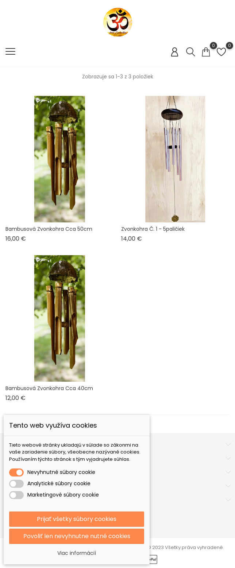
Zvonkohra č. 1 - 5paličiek (153, 229)
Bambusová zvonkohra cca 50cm (48, 229)
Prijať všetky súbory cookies (76, 519)
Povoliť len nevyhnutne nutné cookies (76, 536)
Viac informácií (76, 553)
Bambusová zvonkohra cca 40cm (49, 388)
